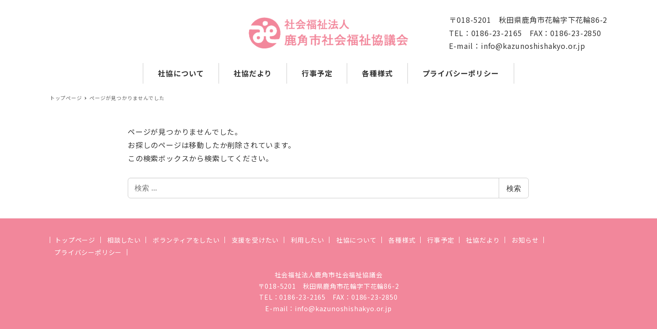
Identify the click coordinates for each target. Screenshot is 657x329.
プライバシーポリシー (88, 252)
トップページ (75, 239)
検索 (513, 188)
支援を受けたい (255, 239)
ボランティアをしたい (186, 239)
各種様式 (401, 239)
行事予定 (440, 239)
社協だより (483, 239)
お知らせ (524, 239)
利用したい (307, 239)
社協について (356, 239)
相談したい (124, 239)
